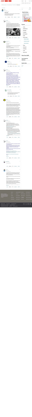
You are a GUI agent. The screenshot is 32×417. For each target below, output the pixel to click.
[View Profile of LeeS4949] (8, 61)
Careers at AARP (18, 195)
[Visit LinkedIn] (30, 204)
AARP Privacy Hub (3, 203)
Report (16, 37)
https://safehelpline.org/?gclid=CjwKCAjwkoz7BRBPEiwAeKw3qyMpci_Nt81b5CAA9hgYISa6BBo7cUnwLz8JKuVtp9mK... (13, 152)
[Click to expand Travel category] (22, 50)
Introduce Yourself (26, 41)
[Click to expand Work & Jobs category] (22, 52)
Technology (24, 48)
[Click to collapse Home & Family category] (22, 37)
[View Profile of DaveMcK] (7, 20)
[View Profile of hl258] (4, 9)
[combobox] (26, 8)
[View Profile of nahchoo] (7, 99)
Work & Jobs (25, 52)
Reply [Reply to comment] (18, 37)
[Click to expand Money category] (22, 45)
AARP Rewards (25, 28)
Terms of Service (8, 203)
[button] (31, 1)
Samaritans (12, 131)
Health (24, 35)
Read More (7, 56)
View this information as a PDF (9, 126)
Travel (24, 50)
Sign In (22, 66)
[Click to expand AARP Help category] (22, 30)
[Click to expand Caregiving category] (22, 32)
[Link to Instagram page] (28, 204)
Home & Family (25, 37)
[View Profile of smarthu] (7, 169)
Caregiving (24, 32)
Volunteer (12, 195)
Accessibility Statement (13, 203)
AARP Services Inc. (18, 197)
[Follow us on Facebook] (24, 204)
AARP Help (24, 30)
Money (24, 45)
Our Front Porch (26, 43)
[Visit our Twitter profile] (26, 204)
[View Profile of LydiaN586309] (7, 161)
